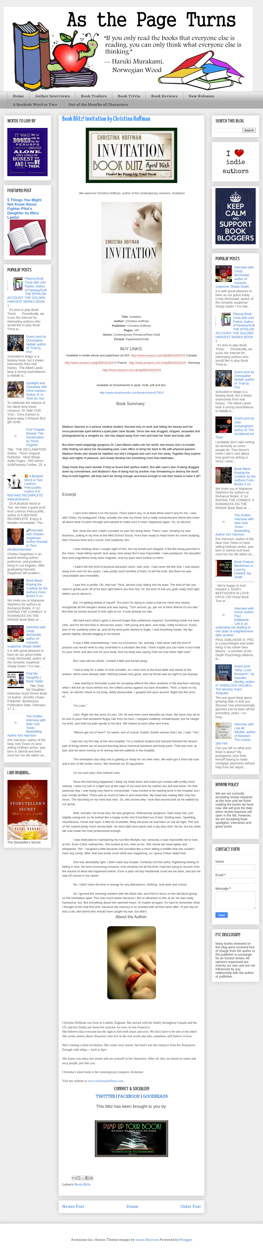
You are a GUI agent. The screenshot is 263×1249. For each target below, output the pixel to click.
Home (18, 96)
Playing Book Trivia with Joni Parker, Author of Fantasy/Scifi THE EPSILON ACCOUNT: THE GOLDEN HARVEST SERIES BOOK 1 (27, 292)
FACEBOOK (129, 1096)
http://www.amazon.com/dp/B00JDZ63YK (158, 355)
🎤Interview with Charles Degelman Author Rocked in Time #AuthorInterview (27, 539)
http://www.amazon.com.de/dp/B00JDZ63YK (132, 370)
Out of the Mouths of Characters (98, 104)
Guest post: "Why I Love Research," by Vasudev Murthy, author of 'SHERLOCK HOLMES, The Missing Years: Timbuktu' (235, 679)
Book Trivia (129, 96)
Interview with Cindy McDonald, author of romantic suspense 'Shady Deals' (26, 636)
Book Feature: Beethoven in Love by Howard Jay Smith (244, 569)
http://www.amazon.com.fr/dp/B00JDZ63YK (157, 362)
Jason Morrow (147, 1239)
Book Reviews (164, 96)
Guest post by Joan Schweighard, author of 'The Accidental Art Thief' (234, 427)
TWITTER (105, 1096)
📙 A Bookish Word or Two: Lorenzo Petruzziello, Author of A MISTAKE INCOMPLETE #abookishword (25, 487)
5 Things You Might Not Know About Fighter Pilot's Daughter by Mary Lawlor (24, 208)
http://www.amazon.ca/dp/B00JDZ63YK (91, 362)
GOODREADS (155, 1096)
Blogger (186, 1239)
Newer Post (73, 1206)
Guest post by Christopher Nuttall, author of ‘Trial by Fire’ (36, 344)
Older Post (190, 1206)
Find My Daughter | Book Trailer (34, 677)
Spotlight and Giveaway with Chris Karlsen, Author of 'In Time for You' (36, 390)
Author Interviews (52, 96)
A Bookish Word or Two (35, 104)
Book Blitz (83, 1184)
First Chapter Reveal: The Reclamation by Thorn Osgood (35, 437)
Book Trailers (94, 96)
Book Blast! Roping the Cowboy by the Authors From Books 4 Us (37, 588)
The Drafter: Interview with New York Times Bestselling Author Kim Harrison (26, 725)
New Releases (201, 96)
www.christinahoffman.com (105, 1081)
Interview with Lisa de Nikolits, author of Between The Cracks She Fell (235, 733)
